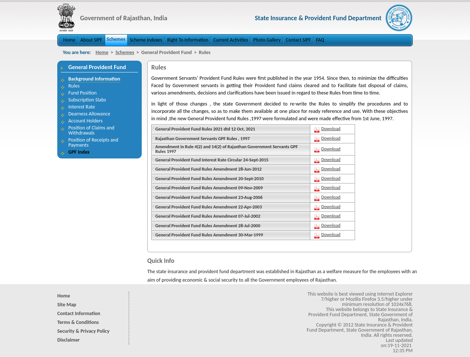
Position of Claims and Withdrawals (91, 130)
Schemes (116, 39)
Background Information (94, 79)
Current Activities (230, 40)
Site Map (66, 304)
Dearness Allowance (89, 114)
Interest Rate (81, 107)
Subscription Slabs (87, 100)
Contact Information (78, 313)
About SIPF (91, 40)
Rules (74, 86)
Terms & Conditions (78, 322)
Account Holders (85, 121)
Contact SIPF (298, 40)
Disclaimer (68, 340)
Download (330, 128)
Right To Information (187, 40)
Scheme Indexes (146, 40)
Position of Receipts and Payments (93, 142)
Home (69, 40)
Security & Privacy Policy (83, 331)
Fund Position (82, 93)
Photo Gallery (267, 40)
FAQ (320, 40)
